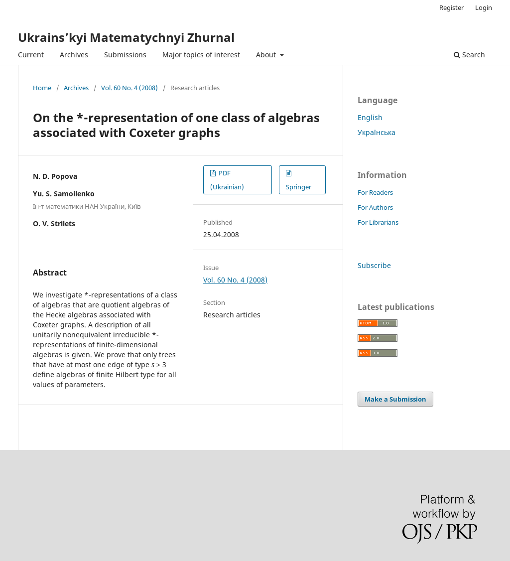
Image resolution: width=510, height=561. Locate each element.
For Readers (375, 192)
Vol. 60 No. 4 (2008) (129, 87)
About (267, 54)
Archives (74, 54)
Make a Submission (395, 399)
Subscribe (374, 265)
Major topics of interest (201, 54)
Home (42, 87)
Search (469, 54)
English (370, 117)
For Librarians (378, 222)
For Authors (375, 207)
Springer (298, 186)
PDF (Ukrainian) (227, 179)
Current (31, 54)
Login (483, 7)
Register (451, 7)
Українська (376, 132)
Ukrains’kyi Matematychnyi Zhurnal (126, 37)
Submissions (125, 54)
